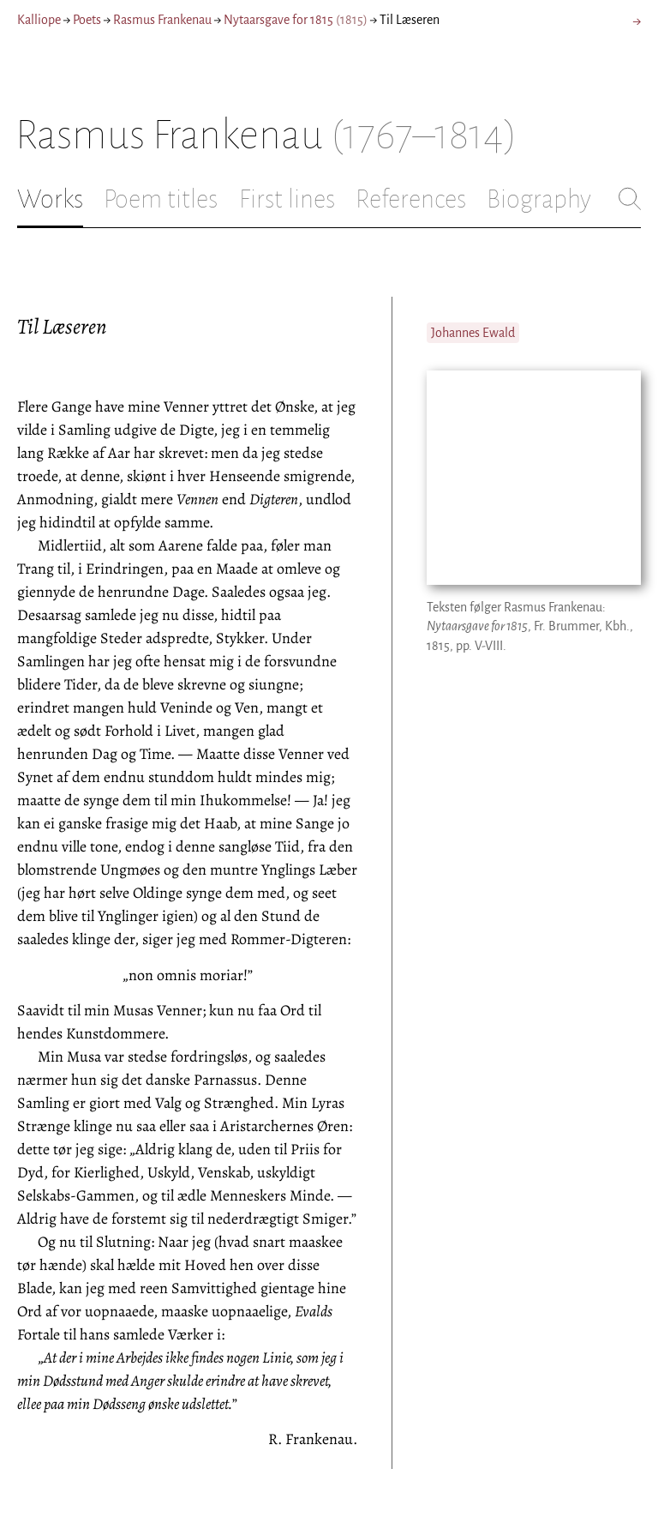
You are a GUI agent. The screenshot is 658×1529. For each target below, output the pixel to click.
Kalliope (39, 20)
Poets (87, 20)
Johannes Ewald (473, 333)
